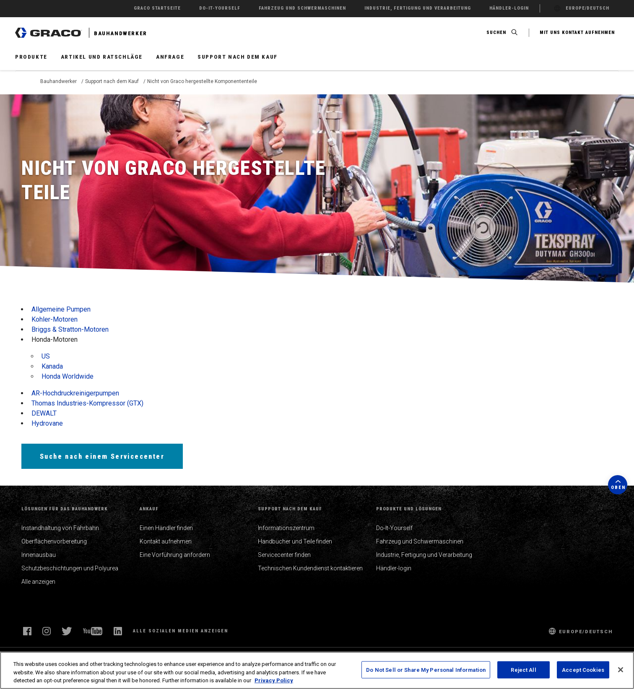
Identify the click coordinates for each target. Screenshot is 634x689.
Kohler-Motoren (54, 319)
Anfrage (170, 57)
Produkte (31, 57)
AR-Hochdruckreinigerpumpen (75, 393)
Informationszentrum (286, 528)
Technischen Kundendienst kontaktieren (310, 568)
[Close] (620, 669)
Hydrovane (47, 423)
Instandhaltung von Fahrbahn (60, 528)
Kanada (52, 366)
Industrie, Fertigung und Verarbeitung (424, 554)
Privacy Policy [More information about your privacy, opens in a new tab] (274, 680)
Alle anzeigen (38, 581)
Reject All (523, 669)
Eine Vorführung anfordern (175, 554)
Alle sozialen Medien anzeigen (180, 631)
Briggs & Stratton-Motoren (70, 329)
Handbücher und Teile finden (295, 541)
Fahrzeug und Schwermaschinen (419, 541)
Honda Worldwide (68, 376)
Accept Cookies (583, 669)
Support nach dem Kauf (237, 57)
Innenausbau (38, 554)
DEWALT (44, 413)
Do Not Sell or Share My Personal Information (426, 669)
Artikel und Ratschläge (102, 57)
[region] (317, 670)
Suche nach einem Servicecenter (102, 456)
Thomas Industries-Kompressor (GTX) (87, 403)
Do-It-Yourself (394, 528)
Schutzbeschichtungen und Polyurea (69, 568)
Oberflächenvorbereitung (54, 541)
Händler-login (393, 568)
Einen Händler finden (166, 528)
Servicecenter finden (284, 554)
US (46, 356)
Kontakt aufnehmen (166, 541)
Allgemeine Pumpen (61, 309)
